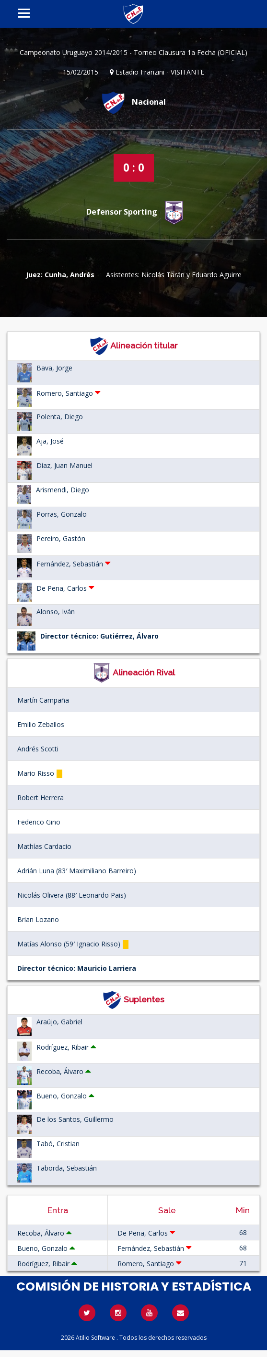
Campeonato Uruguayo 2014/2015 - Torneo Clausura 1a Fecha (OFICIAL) (133, 52)
